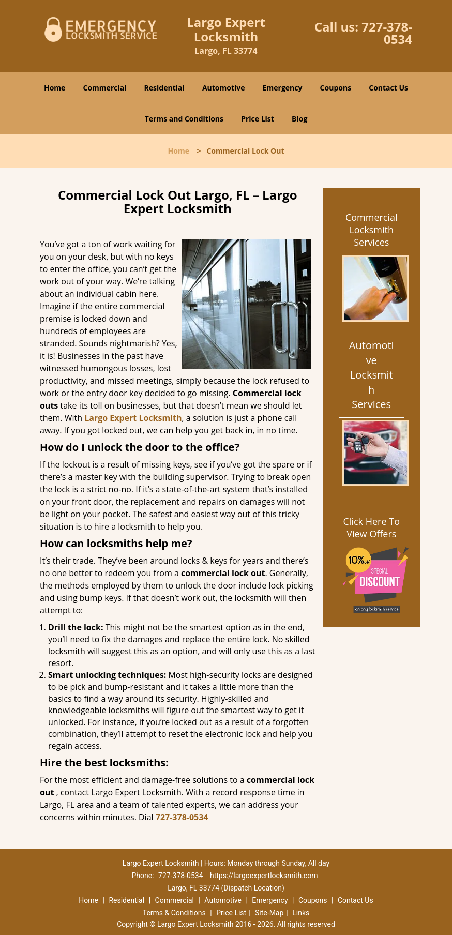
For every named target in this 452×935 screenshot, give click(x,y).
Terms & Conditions (174, 913)
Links (300, 913)
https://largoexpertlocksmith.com (264, 875)
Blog (299, 119)
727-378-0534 (386, 33)
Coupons (335, 88)
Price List (257, 119)
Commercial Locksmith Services (371, 229)
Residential (164, 88)
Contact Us (388, 88)
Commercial (105, 88)
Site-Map (269, 913)
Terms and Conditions (184, 119)
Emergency (283, 88)
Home (54, 88)
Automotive (223, 88)
